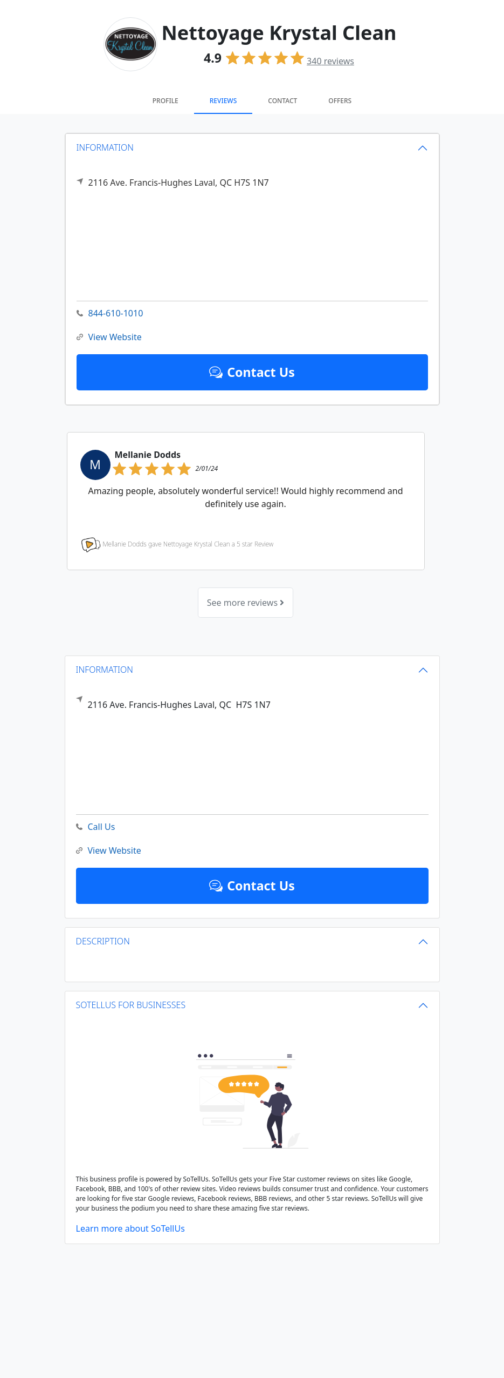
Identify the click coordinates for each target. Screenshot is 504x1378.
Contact (282, 100)
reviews (330, 61)
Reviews (223, 100)
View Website (109, 337)
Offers (339, 100)
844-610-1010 (110, 313)
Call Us (95, 827)
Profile (165, 100)
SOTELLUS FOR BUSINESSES (131, 1005)
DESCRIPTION (103, 941)
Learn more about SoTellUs (130, 1228)
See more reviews (245, 603)
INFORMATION (105, 147)
